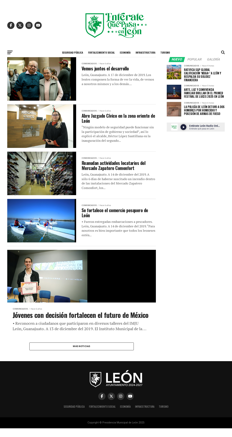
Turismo (165, 52)
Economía (125, 52)
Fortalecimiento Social (101, 52)
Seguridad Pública (72, 52)
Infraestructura (145, 52)
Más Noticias (81, 355)
